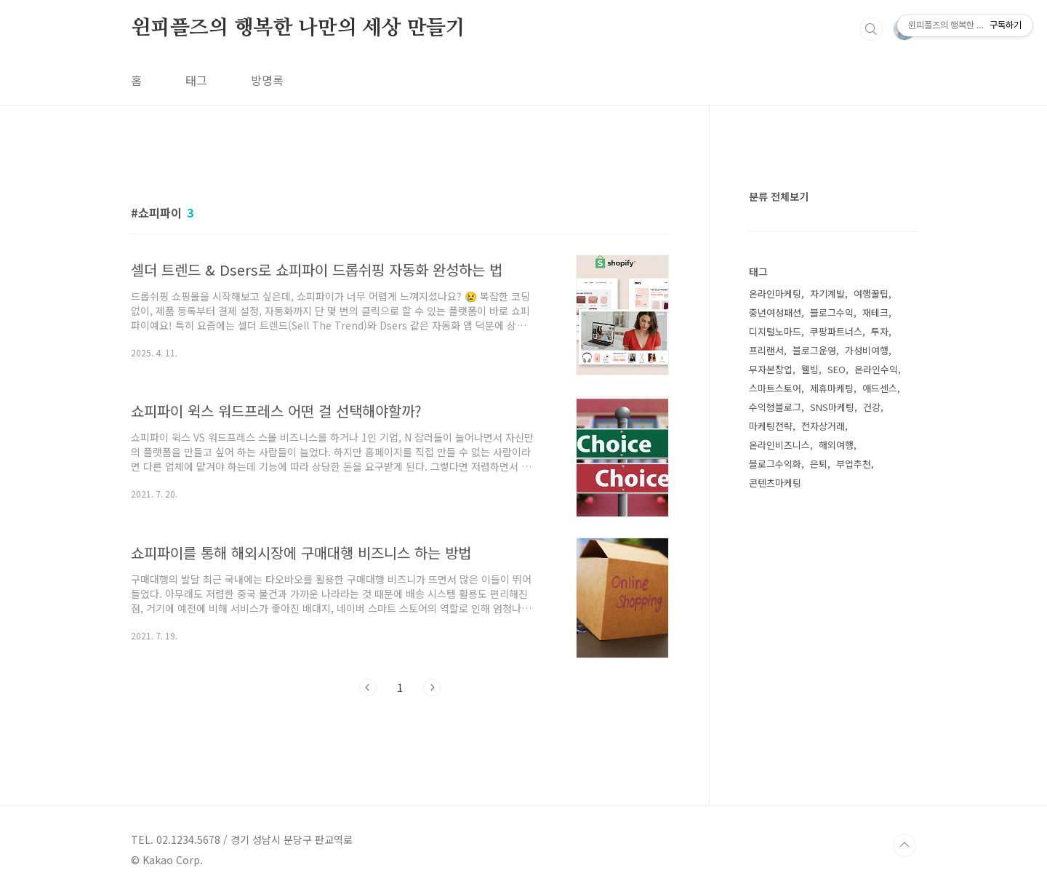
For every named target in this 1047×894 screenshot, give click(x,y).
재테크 (875, 312)
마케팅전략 (771, 426)
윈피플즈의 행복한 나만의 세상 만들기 (298, 28)
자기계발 (827, 293)
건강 (871, 407)
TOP (904, 845)
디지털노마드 (775, 331)
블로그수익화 (775, 464)
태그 (196, 80)
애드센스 (879, 388)
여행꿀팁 (871, 293)
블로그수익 (832, 312)
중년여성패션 (775, 312)
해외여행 (836, 445)
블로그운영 (814, 350)
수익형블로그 (775, 407)
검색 (871, 29)
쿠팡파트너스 (836, 331)
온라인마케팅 (775, 293)
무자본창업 (771, 369)
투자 (879, 331)
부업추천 (853, 464)
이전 (368, 687)
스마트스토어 (775, 388)
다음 (432, 687)
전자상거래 (823, 426)
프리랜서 (766, 350)
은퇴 (818, 464)
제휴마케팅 (832, 388)
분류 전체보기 (779, 196)
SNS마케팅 (832, 407)
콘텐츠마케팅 (775, 483)
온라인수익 (876, 369)
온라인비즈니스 (779, 445)
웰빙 (810, 369)
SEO (836, 369)
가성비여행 (866, 350)
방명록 (267, 80)
